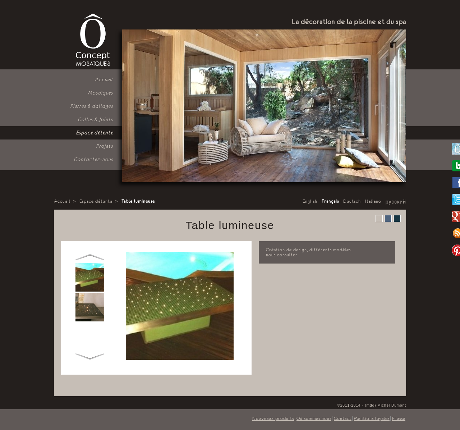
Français (330, 201)
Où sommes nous (313, 418)
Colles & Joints (95, 119)
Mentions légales (372, 418)
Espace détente (94, 133)
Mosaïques (100, 93)
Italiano (373, 201)
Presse (398, 418)
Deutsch (352, 201)
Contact (342, 418)
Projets (104, 146)
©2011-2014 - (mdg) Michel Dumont (371, 405)
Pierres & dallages (91, 106)
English (310, 201)
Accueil (104, 79)
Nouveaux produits (273, 418)
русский (396, 202)
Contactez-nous (93, 159)
